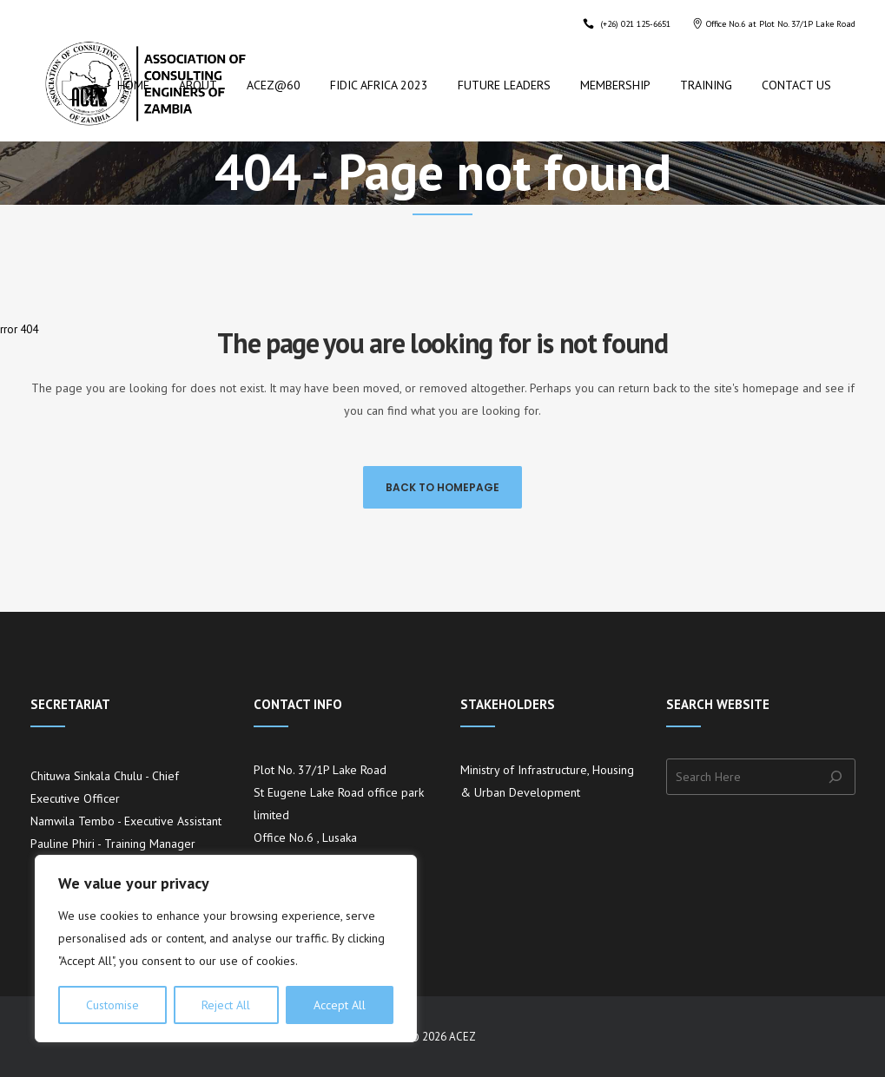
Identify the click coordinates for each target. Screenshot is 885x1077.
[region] (226, 948)
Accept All (340, 1005)
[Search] (840, 776)
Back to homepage (442, 487)
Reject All (225, 1005)
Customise (112, 1005)
